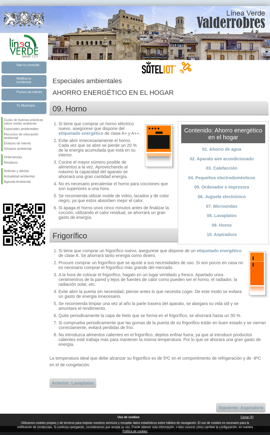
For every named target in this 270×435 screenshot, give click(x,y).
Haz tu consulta (27, 65)
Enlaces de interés (17, 143)
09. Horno (222, 225)
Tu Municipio (25, 105)
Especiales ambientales (21, 129)
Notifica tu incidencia (23, 80)
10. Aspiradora (221, 234)
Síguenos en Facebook (5, 194)
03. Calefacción (222, 168)
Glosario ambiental (18, 148)
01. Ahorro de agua (221, 149)
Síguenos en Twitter (15, 194)
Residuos (11, 162)
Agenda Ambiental (17, 181)
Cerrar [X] (247, 417)
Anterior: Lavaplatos (73, 383)
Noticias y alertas (16, 171)
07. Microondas (222, 206)
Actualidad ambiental (19, 176)
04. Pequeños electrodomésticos (221, 177)
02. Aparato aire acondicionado (222, 158)
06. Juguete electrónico (222, 196)
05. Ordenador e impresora (221, 187)
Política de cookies (134, 431)
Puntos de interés (29, 92)
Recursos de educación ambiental (21, 136)
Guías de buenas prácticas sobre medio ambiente (23, 121)
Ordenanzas (13, 157)
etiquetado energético (81, 133)
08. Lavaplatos (221, 215)
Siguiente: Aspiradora (240, 407)
